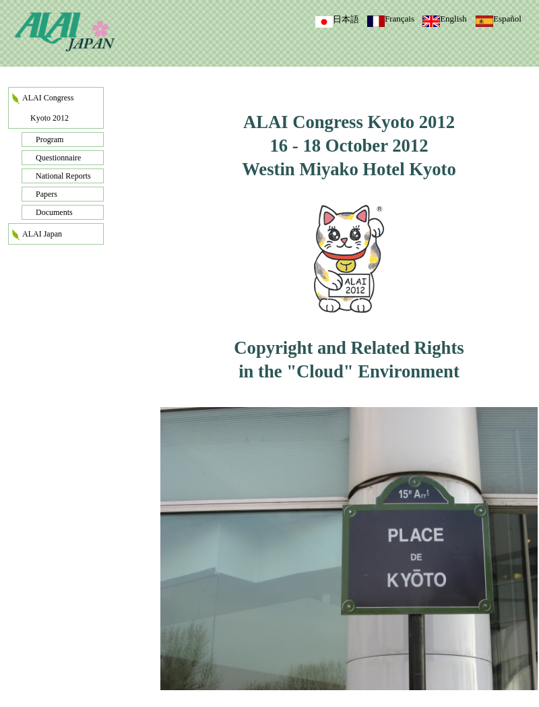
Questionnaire (58, 157)
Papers (46, 194)
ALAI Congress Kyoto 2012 (47, 108)
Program (49, 139)
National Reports (63, 176)
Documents (54, 212)
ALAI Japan (42, 234)
